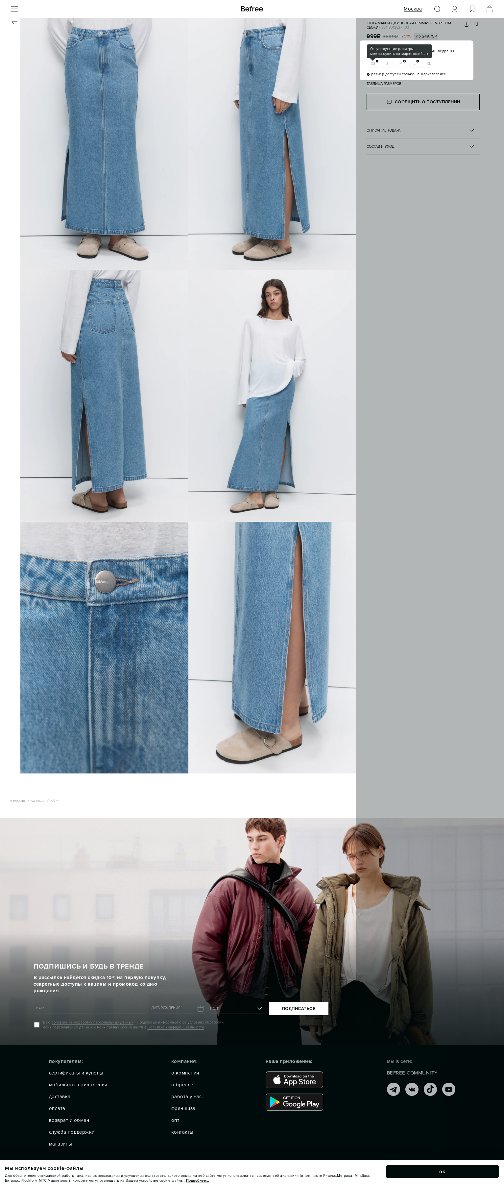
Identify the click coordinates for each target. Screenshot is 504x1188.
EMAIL (39, 1008)
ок (442, 1172)
